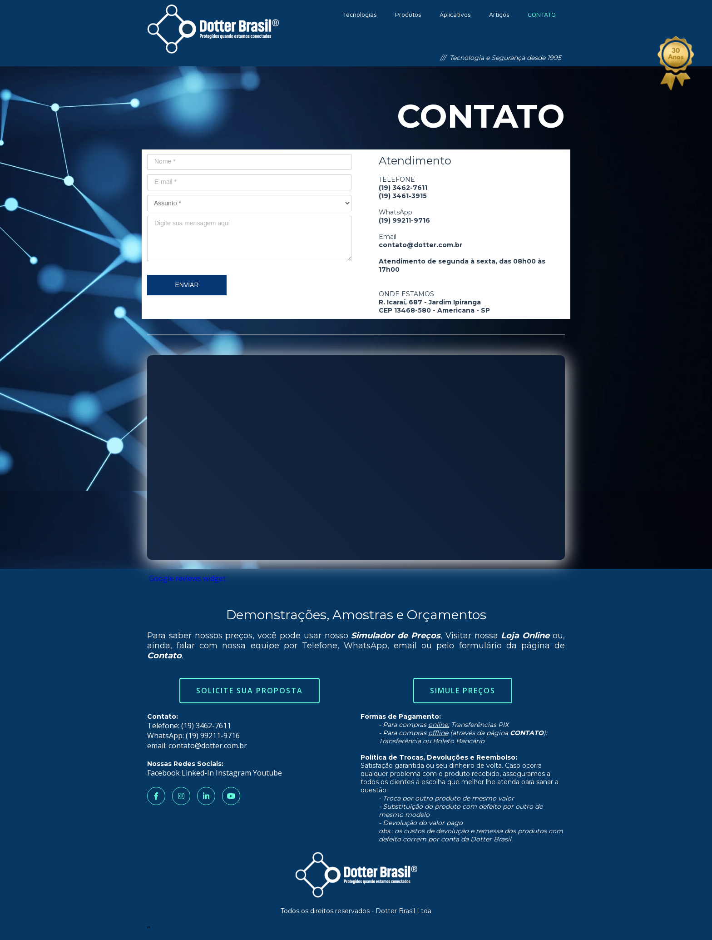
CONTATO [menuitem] (542, 14)
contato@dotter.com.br (207, 746)
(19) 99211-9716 (213, 736)
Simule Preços (462, 691)
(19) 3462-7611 (206, 726)
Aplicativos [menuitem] (455, 14)
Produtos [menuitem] (408, 14)
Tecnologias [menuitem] (360, 14)
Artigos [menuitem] (499, 14)
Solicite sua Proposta (249, 691)
